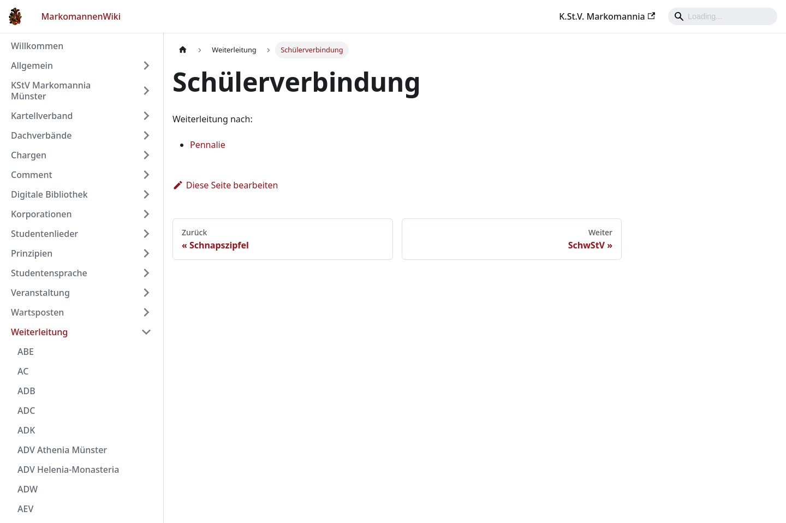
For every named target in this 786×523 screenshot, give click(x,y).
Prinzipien (31, 253)
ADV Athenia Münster (62, 450)
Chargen (28, 155)
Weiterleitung (39, 332)
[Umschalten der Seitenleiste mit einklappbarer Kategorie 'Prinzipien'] (146, 253)
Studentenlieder (44, 234)
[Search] (722, 16)
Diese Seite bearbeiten (225, 185)
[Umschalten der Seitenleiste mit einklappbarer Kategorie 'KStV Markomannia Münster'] (146, 90)
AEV (25, 509)
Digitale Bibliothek (49, 194)
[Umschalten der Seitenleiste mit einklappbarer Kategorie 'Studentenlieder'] (146, 233)
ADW (27, 489)
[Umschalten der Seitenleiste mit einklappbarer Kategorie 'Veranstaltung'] (146, 292)
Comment (31, 175)
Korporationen (41, 214)
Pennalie (207, 145)
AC (22, 371)
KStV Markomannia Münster (51, 90)
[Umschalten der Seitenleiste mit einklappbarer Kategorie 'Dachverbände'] (146, 135)
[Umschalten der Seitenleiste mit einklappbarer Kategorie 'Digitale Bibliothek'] (146, 194)
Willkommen (37, 46)
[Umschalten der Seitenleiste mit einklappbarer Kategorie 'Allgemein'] (146, 65)
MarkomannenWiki (81, 16)
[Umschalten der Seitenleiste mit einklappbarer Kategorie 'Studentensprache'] (146, 273)
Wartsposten (37, 312)
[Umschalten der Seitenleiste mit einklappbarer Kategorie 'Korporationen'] (146, 214)
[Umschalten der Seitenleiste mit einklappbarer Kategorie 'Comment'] (146, 174)
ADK (26, 430)
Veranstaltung (40, 293)
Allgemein (32, 66)
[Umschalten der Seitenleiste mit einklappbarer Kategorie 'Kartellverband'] (146, 115)
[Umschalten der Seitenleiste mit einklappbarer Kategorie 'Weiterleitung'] (146, 332)
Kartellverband (42, 116)
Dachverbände (41, 135)
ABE (25, 352)
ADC (26, 411)
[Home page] (182, 49)
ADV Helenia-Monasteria (68, 469)
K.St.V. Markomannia (607, 16)
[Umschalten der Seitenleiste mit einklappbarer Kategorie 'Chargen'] (146, 155)
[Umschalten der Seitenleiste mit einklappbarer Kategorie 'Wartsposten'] (146, 312)
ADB (26, 391)
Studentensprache (49, 273)
